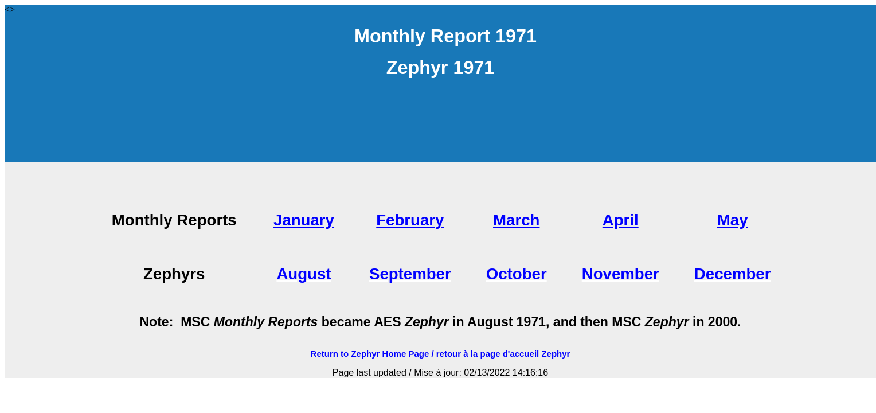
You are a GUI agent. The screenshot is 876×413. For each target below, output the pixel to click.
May (732, 220)
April (621, 220)
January (303, 220)
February (410, 220)
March (516, 220)
